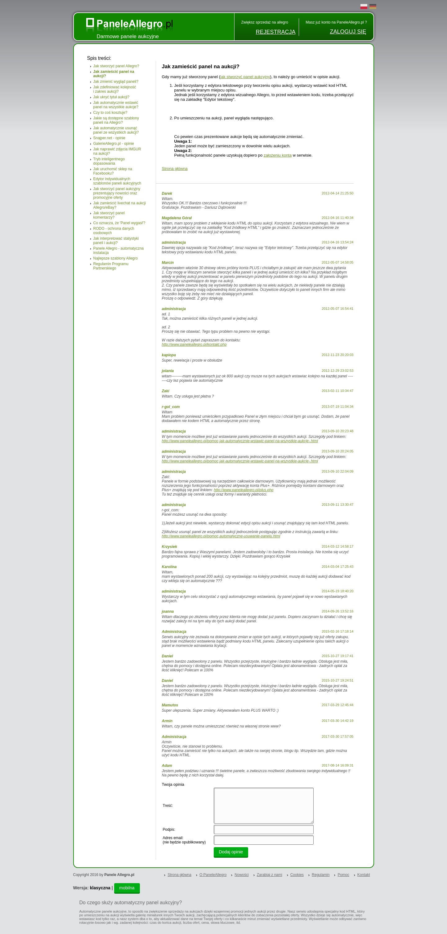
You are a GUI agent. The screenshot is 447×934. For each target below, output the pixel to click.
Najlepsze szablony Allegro (115, 258)
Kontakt (363, 875)
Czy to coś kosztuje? (110, 112)
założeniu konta (278, 155)
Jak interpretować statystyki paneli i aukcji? (116, 240)
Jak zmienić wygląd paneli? (115, 81)
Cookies (297, 875)
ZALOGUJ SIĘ (348, 32)
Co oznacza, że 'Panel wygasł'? (119, 223)
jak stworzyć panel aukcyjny (245, 76)
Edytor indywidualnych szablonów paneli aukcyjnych (117, 181)
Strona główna (175, 168)
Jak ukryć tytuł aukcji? (111, 97)
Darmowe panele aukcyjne (128, 36)
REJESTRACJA (275, 32)
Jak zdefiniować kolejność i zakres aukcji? (114, 89)
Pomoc (343, 875)
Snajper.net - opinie (109, 138)
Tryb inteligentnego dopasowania (109, 161)
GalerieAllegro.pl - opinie (113, 143)
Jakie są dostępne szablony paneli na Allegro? (116, 120)
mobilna (127, 887)
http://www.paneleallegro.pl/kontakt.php (194, 344)
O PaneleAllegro (212, 875)
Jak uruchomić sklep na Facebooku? (112, 171)
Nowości (241, 875)
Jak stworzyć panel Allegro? (116, 66)
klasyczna (100, 887)
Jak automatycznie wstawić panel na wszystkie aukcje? (115, 104)
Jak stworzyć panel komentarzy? (109, 215)
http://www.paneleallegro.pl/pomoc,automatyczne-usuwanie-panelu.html (221, 536)
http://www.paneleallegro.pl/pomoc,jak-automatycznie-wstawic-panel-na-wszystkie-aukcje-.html (240, 441)
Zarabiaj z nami (269, 875)
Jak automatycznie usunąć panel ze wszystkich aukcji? (116, 130)
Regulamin (320, 875)
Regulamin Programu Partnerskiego (110, 266)
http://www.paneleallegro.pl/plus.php (243, 490)
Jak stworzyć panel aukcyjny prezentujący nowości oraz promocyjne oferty (116, 193)
